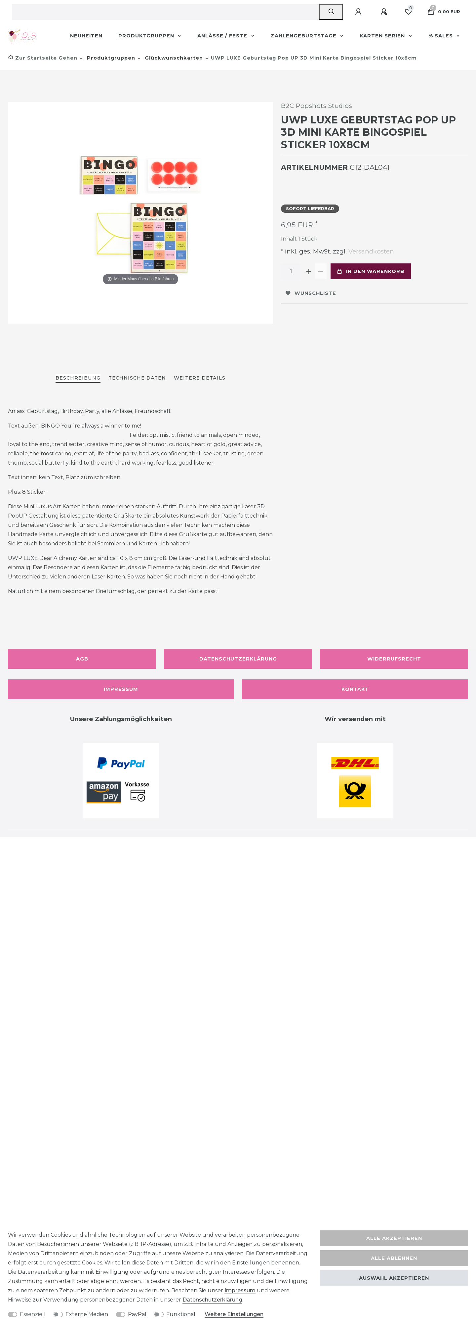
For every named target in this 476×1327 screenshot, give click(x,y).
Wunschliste (311, 293)
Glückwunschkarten (173, 58)
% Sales (441, 36)
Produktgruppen (147, 36)
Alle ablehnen (394, 1258)
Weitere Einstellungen (234, 1314)
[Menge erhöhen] (309, 271)
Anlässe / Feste (223, 36)
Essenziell (33, 1314)
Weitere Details (199, 378)
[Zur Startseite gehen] (42, 58)
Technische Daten (137, 378)
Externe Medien (86, 1314)
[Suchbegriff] (165, 12)
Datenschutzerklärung (238, 659)
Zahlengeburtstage (304, 36)
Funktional (180, 1314)
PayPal (137, 1314)
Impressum (121, 689)
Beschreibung (78, 378)
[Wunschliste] (408, 12)
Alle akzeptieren (394, 1238)
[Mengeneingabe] (291, 271)
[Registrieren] (385, 11)
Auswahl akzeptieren (394, 1278)
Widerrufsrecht (394, 659)
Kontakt (355, 689)
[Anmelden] (359, 11)
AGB (82, 659)
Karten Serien (383, 36)
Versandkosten (370, 251)
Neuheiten (86, 36)
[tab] (78, 378)
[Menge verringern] (321, 271)
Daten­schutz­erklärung (212, 1300)
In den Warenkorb (370, 271)
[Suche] (331, 12)
